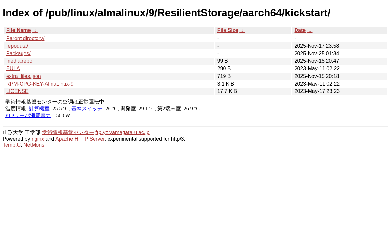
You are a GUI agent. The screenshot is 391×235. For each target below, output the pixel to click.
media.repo (19, 61)
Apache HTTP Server (80, 139)
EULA (13, 68)
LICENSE (17, 91)
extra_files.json (23, 76)
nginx (38, 139)
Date (300, 30)
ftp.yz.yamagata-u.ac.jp (122, 132)
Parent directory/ (25, 38)
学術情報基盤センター (68, 132)
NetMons (33, 145)
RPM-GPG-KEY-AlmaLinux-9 (40, 83)
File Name (18, 30)
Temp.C (12, 145)
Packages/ (18, 53)
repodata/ (17, 46)
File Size (227, 30)
